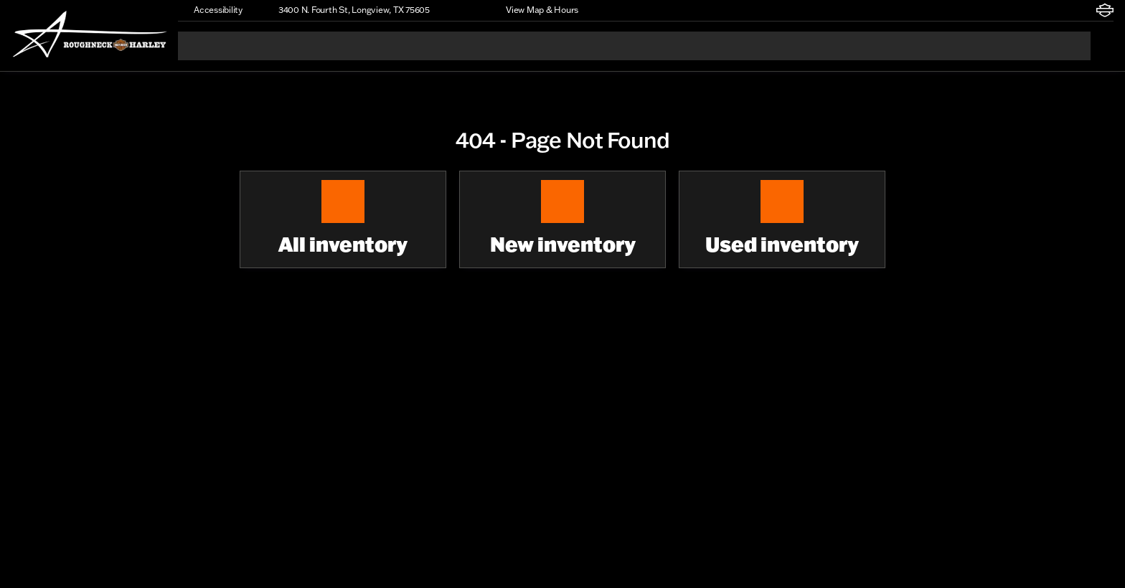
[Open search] (1102, 45)
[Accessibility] (211, 10)
